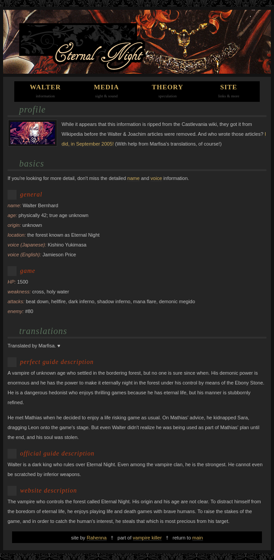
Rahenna (97, 537)
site (228, 87)
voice (156, 178)
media (106, 87)
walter (45, 87)
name (133, 178)
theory (167, 87)
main (197, 537)
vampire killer (147, 537)
